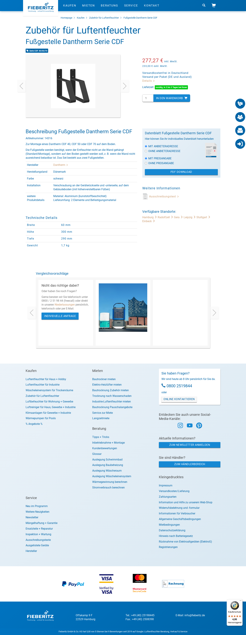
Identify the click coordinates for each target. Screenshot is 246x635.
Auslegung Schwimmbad (107, 459)
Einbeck (148, 221)
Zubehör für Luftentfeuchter (104, 17)
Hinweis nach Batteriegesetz (176, 536)
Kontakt (151, 7)
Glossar (96, 454)
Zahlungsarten (167, 496)
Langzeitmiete (100, 418)
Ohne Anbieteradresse (162, 151)
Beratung (109, 7)
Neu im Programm (37, 506)
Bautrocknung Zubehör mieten (110, 390)
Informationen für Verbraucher (177, 513)
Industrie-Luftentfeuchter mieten (111, 401)
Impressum (165, 485)
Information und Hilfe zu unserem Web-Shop (185, 502)
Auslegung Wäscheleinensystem (111, 476)
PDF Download (181, 172)
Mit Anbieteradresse (161, 146)
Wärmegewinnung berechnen (109, 482)
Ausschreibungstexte (38, 540)
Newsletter (32, 517)
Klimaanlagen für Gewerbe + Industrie (48, 412)
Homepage (66, 17)
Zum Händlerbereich (189, 464)
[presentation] (21, 86)
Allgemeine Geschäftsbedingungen (180, 519)
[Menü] (240, 601)
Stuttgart (203, 217)
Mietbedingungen (169, 524)
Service (131, 7)
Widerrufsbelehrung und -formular (179, 507)
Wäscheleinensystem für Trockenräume (49, 390)
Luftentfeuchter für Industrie (42, 384)
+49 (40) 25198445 (142, 615)
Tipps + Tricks (100, 437)
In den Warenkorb (171, 98)
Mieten (88, 7)
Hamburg (150, 217)
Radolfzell (166, 217)
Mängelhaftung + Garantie (41, 523)
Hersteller (31, 551)
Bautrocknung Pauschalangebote (112, 407)
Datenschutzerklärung (172, 530)
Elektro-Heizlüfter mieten (107, 384)
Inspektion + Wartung (38, 534)
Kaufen (69, 7)
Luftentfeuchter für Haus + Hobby (46, 379)
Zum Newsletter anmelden (189, 444)
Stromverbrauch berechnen (108, 487)
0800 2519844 (179, 386)
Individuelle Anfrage (60, 316)
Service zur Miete (102, 412)
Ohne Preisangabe (159, 163)
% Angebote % (34, 423)
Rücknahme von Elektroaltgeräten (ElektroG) (185, 541)
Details (148, 80)
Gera (179, 217)
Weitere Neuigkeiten (37, 511)
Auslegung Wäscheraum (107, 470)
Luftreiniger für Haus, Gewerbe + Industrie (51, 407)
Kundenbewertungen (104, 448)
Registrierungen (168, 547)
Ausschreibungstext (164, 196)
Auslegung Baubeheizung (107, 465)
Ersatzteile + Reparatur (39, 528)
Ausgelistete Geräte (37, 545)
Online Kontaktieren (179, 399)
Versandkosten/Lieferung (174, 491)
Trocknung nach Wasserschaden (112, 396)
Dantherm (60, 165)
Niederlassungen (65, 304)
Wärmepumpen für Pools (41, 418)
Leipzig (190, 217)
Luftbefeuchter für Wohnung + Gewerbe (49, 401)
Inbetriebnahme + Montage (108, 442)
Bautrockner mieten (104, 379)
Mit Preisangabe (158, 158)
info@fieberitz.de (194, 615)
